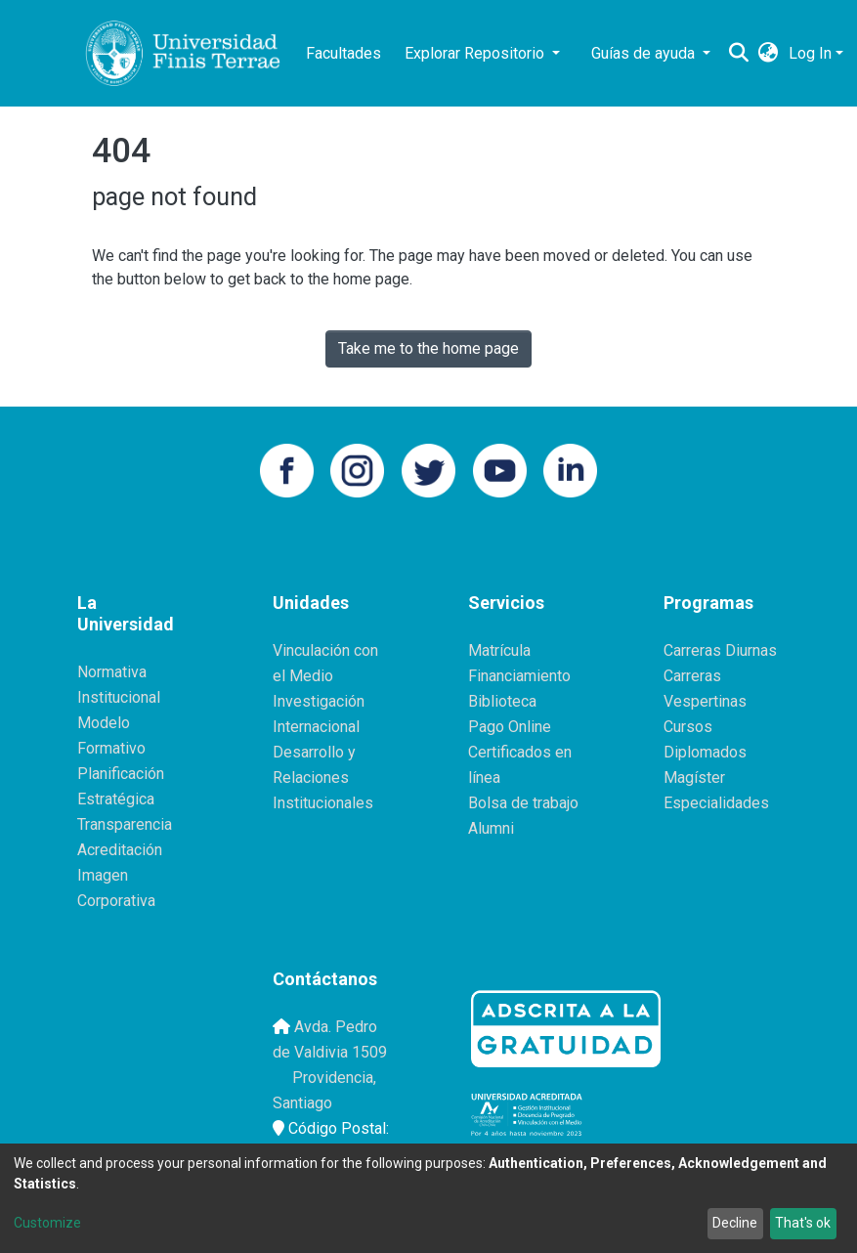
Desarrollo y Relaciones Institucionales (323, 777)
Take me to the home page (428, 348)
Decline (734, 1223)
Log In (810, 53)
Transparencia (124, 824)
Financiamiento (519, 676)
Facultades (343, 53)
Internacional (316, 726)
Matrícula (499, 650)
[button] (768, 53)
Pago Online (509, 726)
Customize (47, 1223)
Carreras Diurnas (720, 650)
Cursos (688, 726)
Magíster (694, 777)
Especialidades (716, 803)
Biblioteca (502, 701)
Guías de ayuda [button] (645, 53)
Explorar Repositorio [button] (476, 53)
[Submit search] (739, 53)
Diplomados (705, 752)
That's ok (803, 1223)
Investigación (318, 701)
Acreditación (119, 850)
